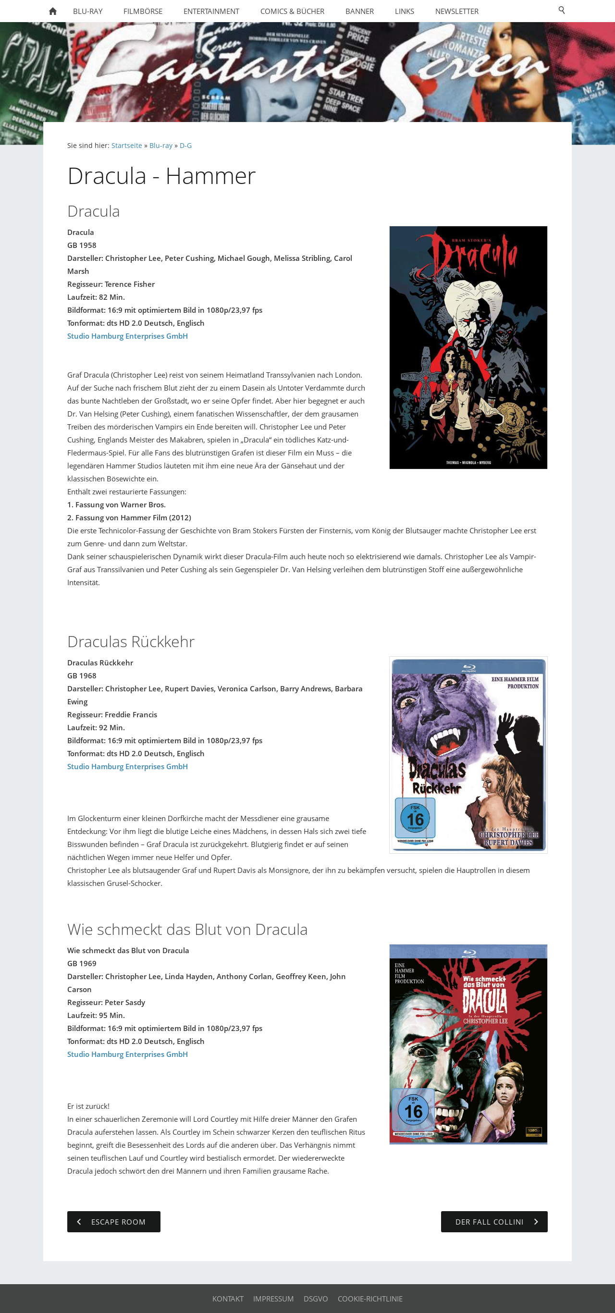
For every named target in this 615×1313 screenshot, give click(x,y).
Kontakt (228, 1298)
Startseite (126, 145)
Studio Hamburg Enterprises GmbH (127, 336)
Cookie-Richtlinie (370, 1298)
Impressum (273, 1298)
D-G (186, 145)
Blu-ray (160, 145)
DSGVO (316, 1298)
